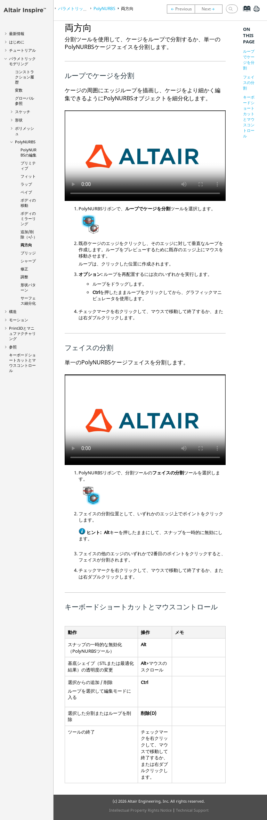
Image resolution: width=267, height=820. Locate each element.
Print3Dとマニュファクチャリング (22, 333)
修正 (24, 268)
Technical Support (192, 810)
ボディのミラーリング (28, 218)
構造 (13, 311)
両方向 (26, 244)
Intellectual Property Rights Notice (140, 810)
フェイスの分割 (248, 82)
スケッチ (22, 111)
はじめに (16, 41)
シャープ (28, 260)
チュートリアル (22, 50)
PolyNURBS (25, 141)
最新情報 (16, 33)
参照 (13, 346)
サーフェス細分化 (28, 300)
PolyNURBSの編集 (29, 152)
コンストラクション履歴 (24, 77)
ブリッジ (28, 252)
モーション (18, 319)
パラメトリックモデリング (22, 61)
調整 (24, 276)
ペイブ (26, 192)
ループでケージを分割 (248, 59)
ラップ (26, 184)
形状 (19, 119)
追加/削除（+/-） (29, 234)
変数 (19, 90)
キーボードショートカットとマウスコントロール (22, 362)
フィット (28, 176)
